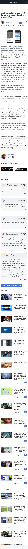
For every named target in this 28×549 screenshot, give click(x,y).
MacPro (7, 233)
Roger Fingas (9, 22)
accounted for (9, 79)
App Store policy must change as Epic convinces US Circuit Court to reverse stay (20, 376)
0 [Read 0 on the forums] (25, 382)
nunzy (7, 199)
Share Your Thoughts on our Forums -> (12, 285)
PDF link (21, 73)
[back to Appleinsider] (13, 2)
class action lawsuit (12, 125)
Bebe (7, 217)
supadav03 (8, 184)
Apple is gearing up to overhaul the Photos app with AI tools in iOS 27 (19, 450)
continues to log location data (10, 111)
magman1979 (9, 254)
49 (20, 22)
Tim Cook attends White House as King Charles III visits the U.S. (20, 464)
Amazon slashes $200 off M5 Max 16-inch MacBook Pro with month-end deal (20, 478)
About (23, 185)
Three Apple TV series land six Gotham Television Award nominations (19, 421)
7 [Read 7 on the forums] (25, 468)
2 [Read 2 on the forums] (25, 454)
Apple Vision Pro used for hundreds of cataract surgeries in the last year (20, 435)
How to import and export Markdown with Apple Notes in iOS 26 (20, 391)
